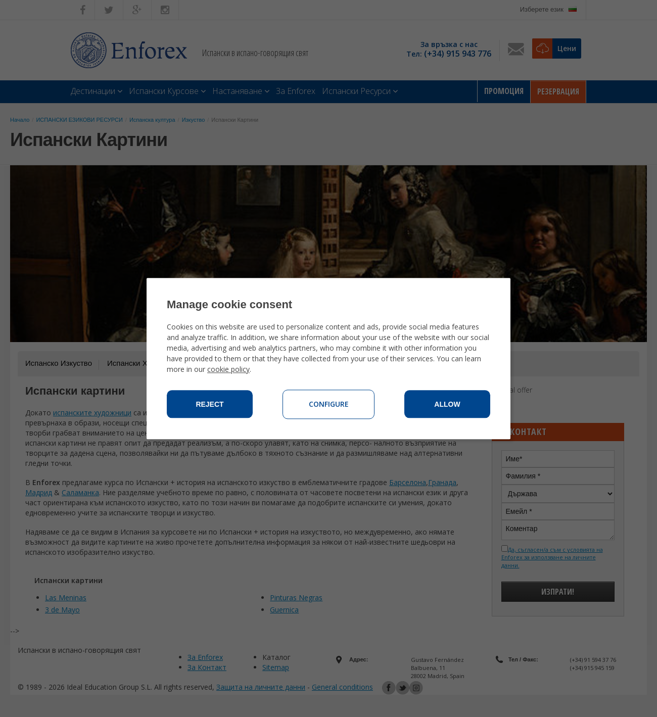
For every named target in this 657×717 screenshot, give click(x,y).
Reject (209, 404)
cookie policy (228, 369)
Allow (447, 404)
